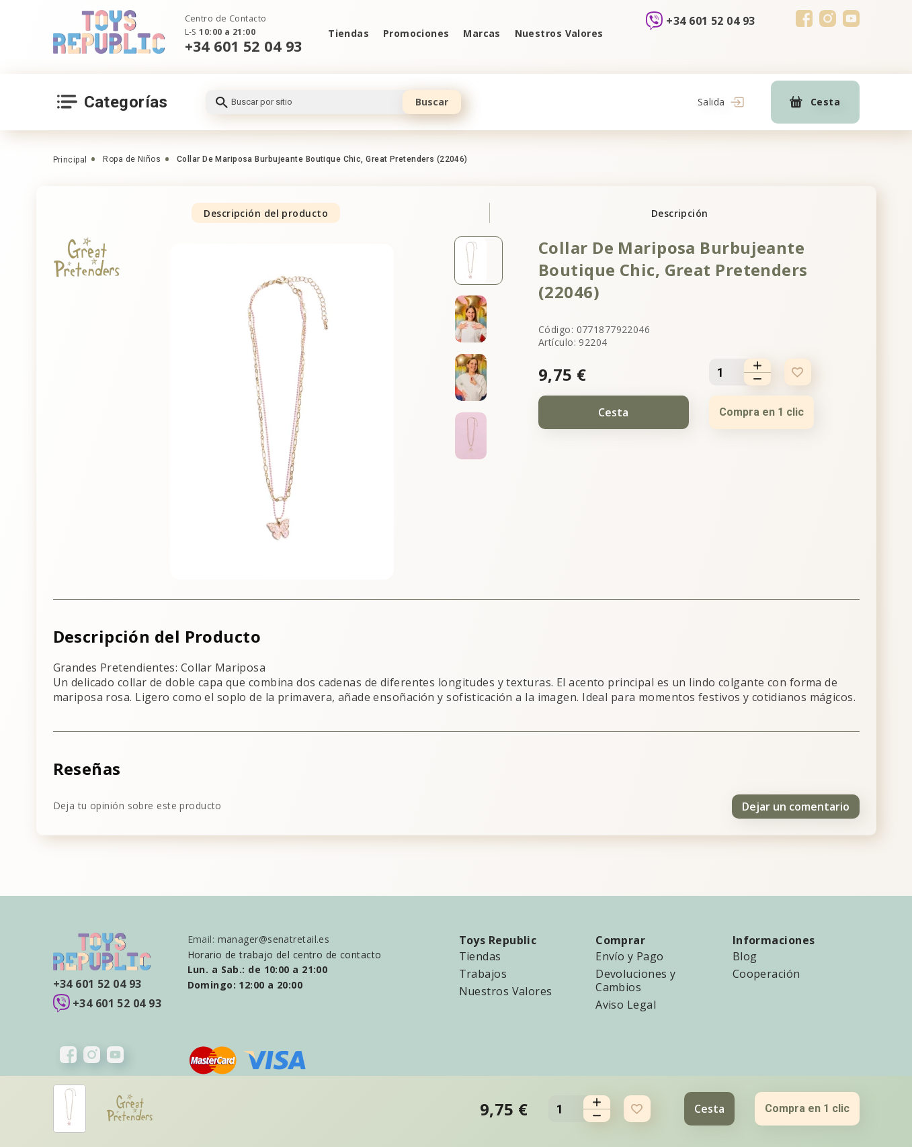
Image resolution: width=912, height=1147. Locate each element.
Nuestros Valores (559, 33)
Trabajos (483, 971)
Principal (70, 160)
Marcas (482, 33)
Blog (745, 954)
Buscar (431, 101)
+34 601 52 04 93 (243, 46)
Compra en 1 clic (761, 412)
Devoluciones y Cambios (635, 978)
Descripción (679, 213)
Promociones (415, 33)
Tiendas (347, 33)
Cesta (613, 412)
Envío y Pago (629, 954)
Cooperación (766, 971)
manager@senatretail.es (274, 937)
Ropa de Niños (132, 159)
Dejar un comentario (795, 804)
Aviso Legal (625, 1002)
